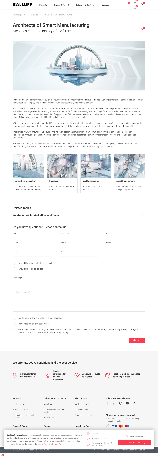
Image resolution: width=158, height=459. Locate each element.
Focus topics (33, 15)
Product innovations (21, 409)
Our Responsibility (82, 404)
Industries (48, 404)
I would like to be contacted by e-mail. (32, 263)
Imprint (96, 450)
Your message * (22, 292)
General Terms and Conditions (125, 450)
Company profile (81, 409)
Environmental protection (85, 415)
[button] (43, 5)
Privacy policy (106, 450)
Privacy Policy (57, 444)
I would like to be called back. (29, 268)
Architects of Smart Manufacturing (58, 15)
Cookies (142, 450)
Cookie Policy (43, 444)
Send (137, 340)
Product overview (20, 404)
